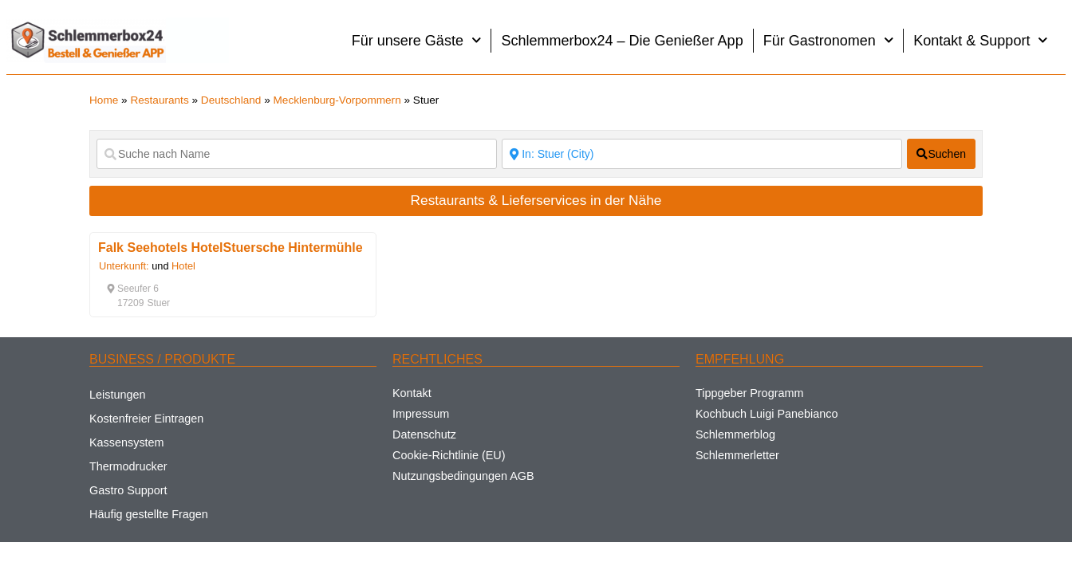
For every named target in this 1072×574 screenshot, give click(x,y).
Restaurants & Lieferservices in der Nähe (536, 200)
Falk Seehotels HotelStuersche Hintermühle (230, 247)
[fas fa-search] (941, 154)
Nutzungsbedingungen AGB (463, 476)
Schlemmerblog (735, 434)
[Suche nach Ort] (702, 154)
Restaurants (159, 100)
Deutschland (231, 100)
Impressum (420, 413)
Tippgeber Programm (749, 393)
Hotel (183, 266)
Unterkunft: (124, 266)
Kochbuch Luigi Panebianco (767, 413)
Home (103, 100)
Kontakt (412, 393)
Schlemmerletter (737, 455)
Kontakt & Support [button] (980, 40)
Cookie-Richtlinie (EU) (449, 455)
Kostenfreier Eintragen (146, 418)
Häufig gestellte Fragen (148, 514)
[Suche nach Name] (297, 154)
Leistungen (117, 394)
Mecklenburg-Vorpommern (337, 100)
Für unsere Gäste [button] (417, 40)
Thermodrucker (128, 466)
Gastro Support (128, 490)
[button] (132, 288)
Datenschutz (424, 434)
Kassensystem (126, 442)
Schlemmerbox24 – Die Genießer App (622, 41)
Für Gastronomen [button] (828, 40)
